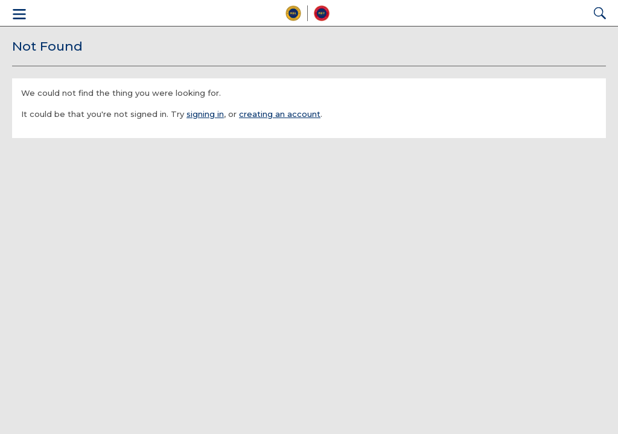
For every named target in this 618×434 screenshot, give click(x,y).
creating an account (279, 114)
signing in (205, 114)
